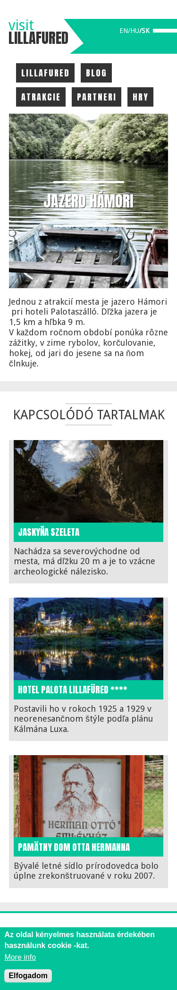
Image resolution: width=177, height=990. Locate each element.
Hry (141, 97)
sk (146, 30)
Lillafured (45, 73)
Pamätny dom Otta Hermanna (74, 847)
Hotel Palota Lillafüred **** (72, 689)
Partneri (97, 97)
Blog (96, 73)
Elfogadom (28, 976)
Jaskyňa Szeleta (48, 532)
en (123, 30)
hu (134, 30)
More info (20, 957)
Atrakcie (41, 97)
